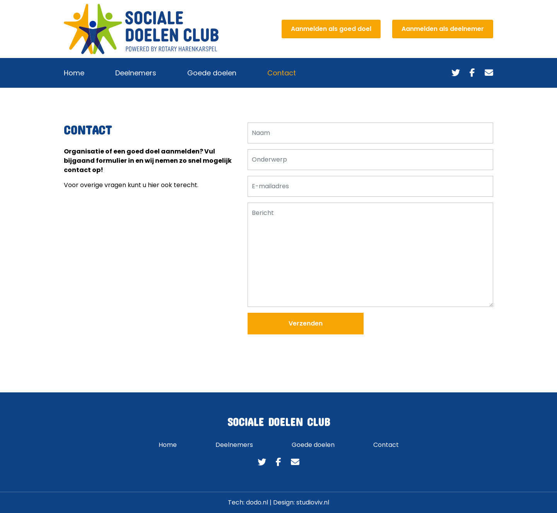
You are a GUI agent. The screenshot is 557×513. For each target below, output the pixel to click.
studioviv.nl (312, 502)
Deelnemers (135, 73)
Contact (281, 73)
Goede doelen (211, 73)
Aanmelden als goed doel (331, 28)
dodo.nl (257, 502)
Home (74, 73)
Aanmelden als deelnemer (443, 28)
